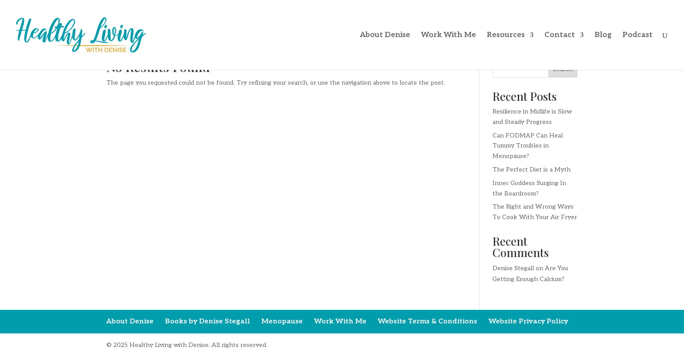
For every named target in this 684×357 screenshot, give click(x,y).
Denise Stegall (513, 268)
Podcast (637, 35)
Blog (603, 35)
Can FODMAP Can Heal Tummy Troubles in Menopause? (527, 146)
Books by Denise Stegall (207, 321)
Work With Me (448, 35)
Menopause (282, 321)
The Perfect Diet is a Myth (531, 169)
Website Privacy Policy (528, 321)
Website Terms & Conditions (427, 321)
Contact (559, 35)
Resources (506, 35)
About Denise (385, 35)
